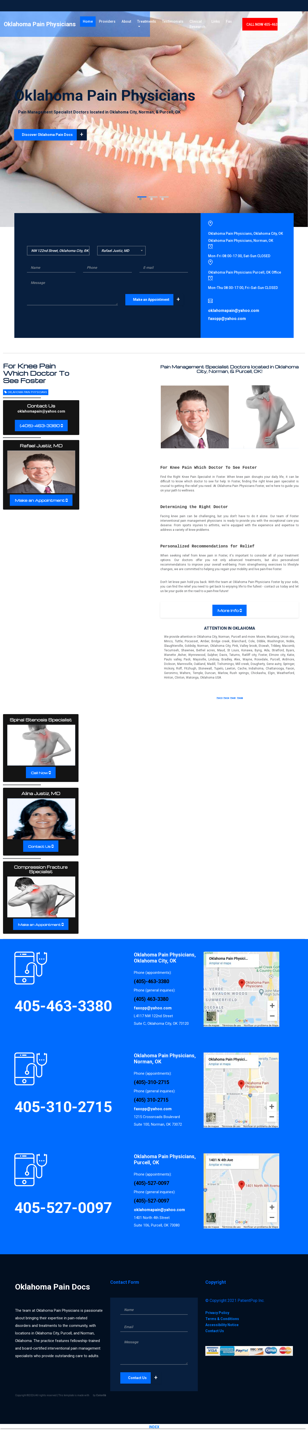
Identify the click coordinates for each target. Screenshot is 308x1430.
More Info (228, 610)
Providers (109, 22)
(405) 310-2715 (151, 1100)
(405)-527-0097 (151, 1183)
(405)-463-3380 (40, 425)
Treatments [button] (148, 22)
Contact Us (39, 846)
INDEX (154, 1427)
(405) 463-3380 (151, 999)
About (128, 22)
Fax (244, 22)
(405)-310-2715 (151, 1082)
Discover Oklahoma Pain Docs (54, 134)
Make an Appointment (158, 299)
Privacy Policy (217, 1313)
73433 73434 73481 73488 (229, 698)
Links (231, 22)
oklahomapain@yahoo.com (41, 411)
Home (91, 22)
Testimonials (176, 22)
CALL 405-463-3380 (282, 25)
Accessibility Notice (222, 1325)
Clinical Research (201, 25)
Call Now (39, 773)
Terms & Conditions (222, 1319)
